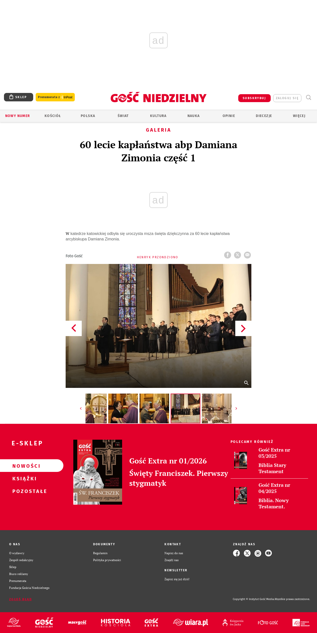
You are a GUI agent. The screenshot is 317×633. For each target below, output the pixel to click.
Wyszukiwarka (308, 97)
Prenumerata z (55, 97)
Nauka (193, 116)
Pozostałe (23, 491)
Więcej (299, 116)
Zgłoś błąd (20, 599)
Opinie (229, 116)
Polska (88, 116)
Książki (23, 478)
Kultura (158, 116)
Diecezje (264, 116)
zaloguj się (287, 98)
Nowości (23, 465)
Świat (123, 116)
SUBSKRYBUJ (254, 98)
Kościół (53, 116)
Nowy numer (17, 116)
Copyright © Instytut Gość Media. (254, 599)
